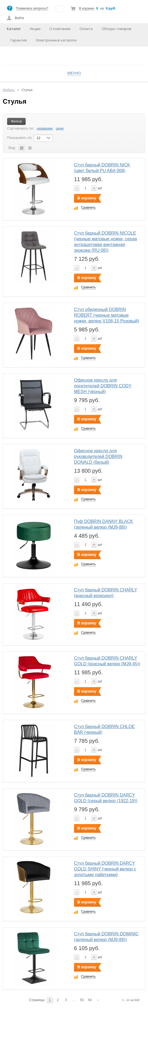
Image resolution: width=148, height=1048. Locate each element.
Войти (19, 18)
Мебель (8, 90)
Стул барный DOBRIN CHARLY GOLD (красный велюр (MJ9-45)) (107, 661)
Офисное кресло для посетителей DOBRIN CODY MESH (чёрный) (102, 386)
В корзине (86, 8)
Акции (35, 28)
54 (89, 1000)
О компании (59, 28)
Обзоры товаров (116, 28)
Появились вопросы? (32, 8)
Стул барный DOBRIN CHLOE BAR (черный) (104, 729)
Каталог (14, 28)
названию (45, 128)
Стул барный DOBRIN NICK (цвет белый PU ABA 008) (102, 168)
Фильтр (16, 121)
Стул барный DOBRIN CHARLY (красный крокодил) (105, 593)
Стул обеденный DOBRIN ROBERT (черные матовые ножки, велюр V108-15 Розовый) (106, 315)
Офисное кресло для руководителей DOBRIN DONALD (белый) (98, 456)
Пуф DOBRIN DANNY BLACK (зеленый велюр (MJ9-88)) (103, 524)
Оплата (86, 28)
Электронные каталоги (56, 40)
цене (60, 128)
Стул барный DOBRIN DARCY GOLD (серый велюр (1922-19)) (105, 798)
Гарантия (18, 40)
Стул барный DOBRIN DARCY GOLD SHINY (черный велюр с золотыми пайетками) (105, 869)
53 (82, 1000)
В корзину (86, 198)
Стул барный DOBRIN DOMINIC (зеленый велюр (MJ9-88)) (106, 937)
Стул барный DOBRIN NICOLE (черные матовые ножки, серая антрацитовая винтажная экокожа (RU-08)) (105, 242)
